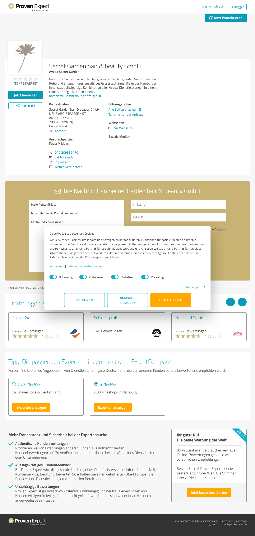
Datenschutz (226, 521)
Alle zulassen (170, 302)
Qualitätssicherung (208, 521)
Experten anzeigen (31, 407)
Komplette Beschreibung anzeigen (74, 96)
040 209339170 (66, 152)
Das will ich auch (214, 6)
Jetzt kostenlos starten (209, 492)
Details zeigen (176, 289)
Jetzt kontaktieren (225, 17)
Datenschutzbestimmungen (99, 268)
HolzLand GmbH (189, 317)
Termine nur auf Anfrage (125, 114)
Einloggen (238, 7)
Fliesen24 (20, 317)
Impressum (71, 268)
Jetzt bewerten (25, 95)
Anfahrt (60, 131)
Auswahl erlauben (128, 302)
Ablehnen (84, 302)
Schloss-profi (105, 317)
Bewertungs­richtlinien (185, 521)
